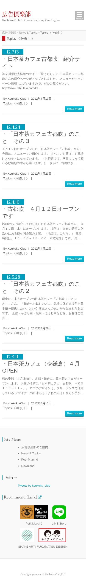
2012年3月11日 (41, 403)
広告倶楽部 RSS (46, 566)
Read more (74, 108)
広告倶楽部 (16, 14)
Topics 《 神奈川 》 (16, 103)
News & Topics (31, 453)
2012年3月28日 (41, 328)
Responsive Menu (79, 15)
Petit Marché (29, 459)
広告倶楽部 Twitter (39, 566)
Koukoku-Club (17, 98)
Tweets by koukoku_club (34, 485)
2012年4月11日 (41, 248)
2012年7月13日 (41, 98)
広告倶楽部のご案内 (34, 447)
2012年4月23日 (41, 173)
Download (28, 466)
